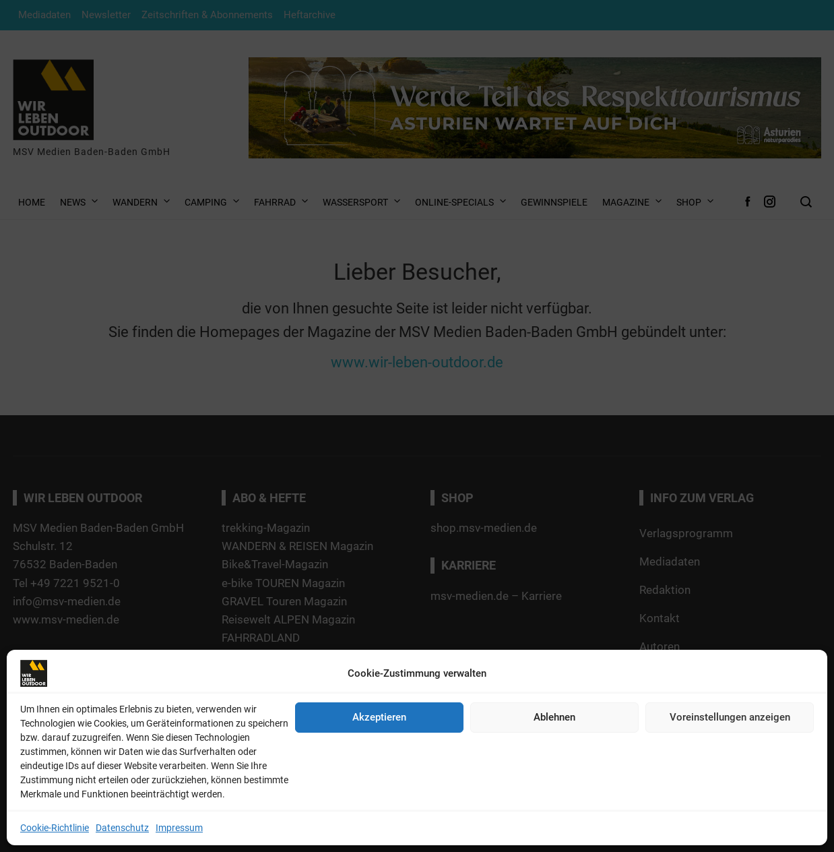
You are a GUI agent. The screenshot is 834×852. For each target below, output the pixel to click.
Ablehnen (554, 717)
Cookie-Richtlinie (54, 827)
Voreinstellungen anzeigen (730, 717)
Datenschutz (122, 827)
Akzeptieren (379, 717)
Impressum (179, 827)
